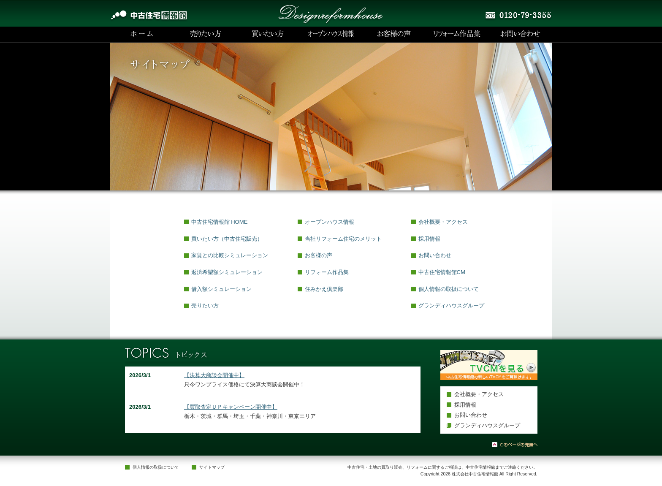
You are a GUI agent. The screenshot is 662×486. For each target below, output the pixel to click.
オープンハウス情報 (329, 222)
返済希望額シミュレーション (227, 272)
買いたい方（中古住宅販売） (227, 239)
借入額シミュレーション (221, 289)
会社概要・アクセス (443, 222)
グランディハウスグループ (451, 305)
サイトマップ (212, 467)
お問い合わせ (434, 255)
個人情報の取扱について (448, 289)
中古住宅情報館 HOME (219, 222)
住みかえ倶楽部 (324, 289)
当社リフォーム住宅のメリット (343, 239)
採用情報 (429, 239)
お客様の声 (318, 255)
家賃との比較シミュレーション (229, 255)
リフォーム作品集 (327, 272)
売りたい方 (205, 305)
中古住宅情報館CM (441, 272)
